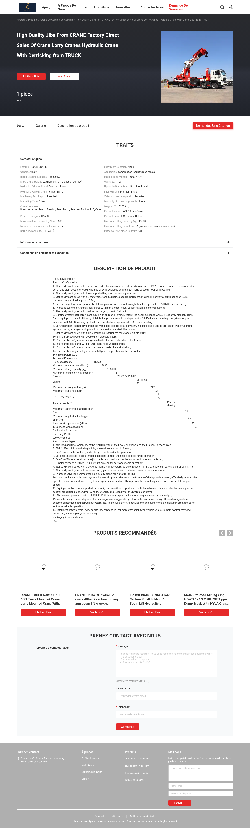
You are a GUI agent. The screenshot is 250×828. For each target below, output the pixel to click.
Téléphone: (124, 707)
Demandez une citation (213, 125)
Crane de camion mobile (136, 773)
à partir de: (124, 688)
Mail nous (64, 76)
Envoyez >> (179, 803)
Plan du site (100, 816)
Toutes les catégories (135, 780)
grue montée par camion (137, 758)
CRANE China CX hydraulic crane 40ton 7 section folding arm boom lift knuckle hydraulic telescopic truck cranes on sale (96, 603)
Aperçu (21, 19)
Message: (123, 646)
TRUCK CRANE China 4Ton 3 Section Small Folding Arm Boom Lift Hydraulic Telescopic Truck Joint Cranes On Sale (152, 603)
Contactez (127, 726)
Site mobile (117, 816)
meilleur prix (31, 76)
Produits (33, 19)
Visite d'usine (88, 765)
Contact (85, 779)
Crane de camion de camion (56, 19)
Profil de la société (90, 758)
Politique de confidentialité (143, 816)
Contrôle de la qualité (92, 772)
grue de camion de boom (137, 766)
